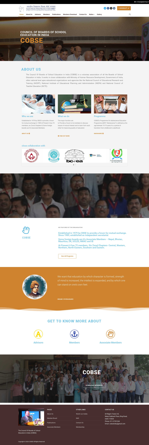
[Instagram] (111, 8)
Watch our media (81, 414)
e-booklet (124, 8)
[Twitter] (105, 8)
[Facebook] (108, 8)
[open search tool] (130, 14)
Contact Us (79, 423)
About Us (50, 414)
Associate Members (53, 427)
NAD (77, 418)
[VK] (114, 8)
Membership (80, 427)
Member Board (52, 418)
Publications (51, 423)
